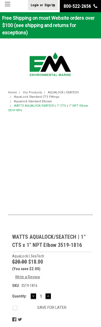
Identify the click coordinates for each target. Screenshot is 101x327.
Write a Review (27, 277)
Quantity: (19, 296)
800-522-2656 (80, 6)
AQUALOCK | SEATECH (63, 92)
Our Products (32, 92)
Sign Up (49, 5)
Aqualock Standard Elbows (33, 101)
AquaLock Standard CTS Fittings (36, 97)
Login (35, 5)
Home (12, 92)
